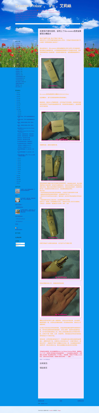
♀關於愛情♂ (17, 85)
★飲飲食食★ (18, 57)
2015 (18, 102)
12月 (19, 111)
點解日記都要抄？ (18, 204)
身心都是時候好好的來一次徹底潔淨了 (25, 141)
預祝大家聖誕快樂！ (19, 216)
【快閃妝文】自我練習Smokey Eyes (24, 145)
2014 (18, 103)
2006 (18, 183)
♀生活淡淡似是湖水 (19, 78)
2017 (18, 98)
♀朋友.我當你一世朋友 (19, 81)
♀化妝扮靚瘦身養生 (19, 76)
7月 (18, 162)
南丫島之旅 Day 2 (19, 221)
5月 (18, 165)
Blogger (59, 410)
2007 (18, 181)
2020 (18, 92)
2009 (18, 177)
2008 (18, 179)
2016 (18, 100)
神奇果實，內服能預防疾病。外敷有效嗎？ (25, 135)
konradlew (51, 410)
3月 (18, 169)
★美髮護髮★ (18, 55)
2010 (18, 175)
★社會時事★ (18, 54)
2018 (18, 96)
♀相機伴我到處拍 (18, 83)
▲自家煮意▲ (18, 45)
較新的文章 (41, 401)
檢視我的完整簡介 (18, 229)
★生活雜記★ (18, 50)
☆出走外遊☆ (18, 61)
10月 (19, 114)
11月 (19, 113)
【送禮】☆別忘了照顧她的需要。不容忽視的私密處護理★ (28, 190)
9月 (18, 158)
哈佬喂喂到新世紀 (19, 207)
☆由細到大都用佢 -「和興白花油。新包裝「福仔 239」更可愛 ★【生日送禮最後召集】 (28, 210)
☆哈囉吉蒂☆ (18, 66)
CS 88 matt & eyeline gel (20, 218)
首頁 (61, 401)
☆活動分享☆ (18, 67)
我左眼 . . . (17, 224)
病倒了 (16, 195)
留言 (17, 245)
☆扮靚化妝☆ (18, 62)
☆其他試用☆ (18, 64)
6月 (18, 163)
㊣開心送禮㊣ (18, 86)
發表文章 (18, 243)
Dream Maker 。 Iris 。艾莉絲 (43, 6)
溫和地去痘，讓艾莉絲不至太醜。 (24, 137)
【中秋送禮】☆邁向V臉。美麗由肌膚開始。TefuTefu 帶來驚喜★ (28, 199)
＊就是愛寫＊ (18, 43)
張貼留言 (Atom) (44, 403)
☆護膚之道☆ (18, 74)
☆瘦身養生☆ (18, 71)
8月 (18, 160)
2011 (18, 109)
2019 (18, 94)
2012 (18, 107)
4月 (18, 167)
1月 (18, 173)
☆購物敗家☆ (18, 73)
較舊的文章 (81, 401)
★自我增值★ (18, 52)
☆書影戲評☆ (18, 69)
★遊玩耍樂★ (18, 59)
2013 (18, 105)
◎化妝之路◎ (18, 47)
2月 (18, 171)
